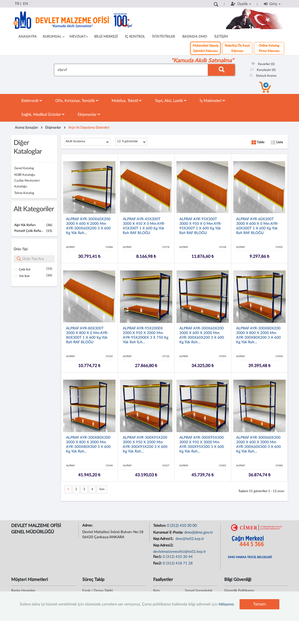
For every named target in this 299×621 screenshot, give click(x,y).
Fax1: (158, 557)
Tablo (257, 142)
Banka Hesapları (23, 590)
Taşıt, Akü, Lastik (170, 101)
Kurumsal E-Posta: (168, 532)
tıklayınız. (227, 604)
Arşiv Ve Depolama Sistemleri (88, 127)
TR (17, 4)
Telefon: (160, 526)
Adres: (88, 525)
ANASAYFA (27, 36)
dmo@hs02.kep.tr (189, 539)
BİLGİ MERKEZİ (106, 36)
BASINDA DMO (194, 36)
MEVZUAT (78, 36)
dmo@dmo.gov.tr (198, 532)
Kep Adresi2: (163, 545)
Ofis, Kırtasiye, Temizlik (76, 101)
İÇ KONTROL (135, 36)
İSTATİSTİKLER (163, 36)
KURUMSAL (54, 36)
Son (101, 489)
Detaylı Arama (262, 75)
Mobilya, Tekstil (126, 101)
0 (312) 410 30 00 (182, 526)
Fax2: (158, 563)
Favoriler (263, 64)
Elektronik (31, 101)
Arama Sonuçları (26, 127)
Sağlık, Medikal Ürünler (42, 114)
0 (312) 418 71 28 (178, 563)
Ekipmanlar (89, 114)
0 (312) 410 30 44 (178, 557)
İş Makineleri (212, 101)
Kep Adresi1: (163, 539)
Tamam (259, 604)
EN (25, 4)
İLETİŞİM (221, 36)
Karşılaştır (263, 70)
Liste (277, 142)
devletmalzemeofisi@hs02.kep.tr (179, 552)
